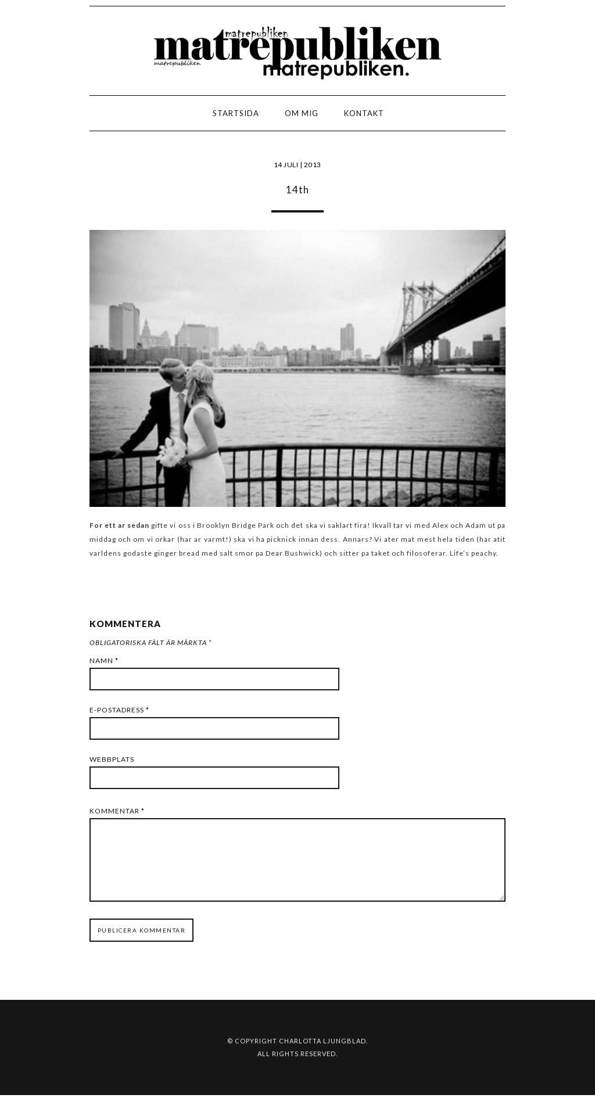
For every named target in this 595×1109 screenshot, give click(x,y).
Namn (104, 660)
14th (297, 189)
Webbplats (111, 759)
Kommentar (117, 810)
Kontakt (364, 113)
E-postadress (119, 709)
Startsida (236, 113)
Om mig (301, 113)
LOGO (45, 116)
